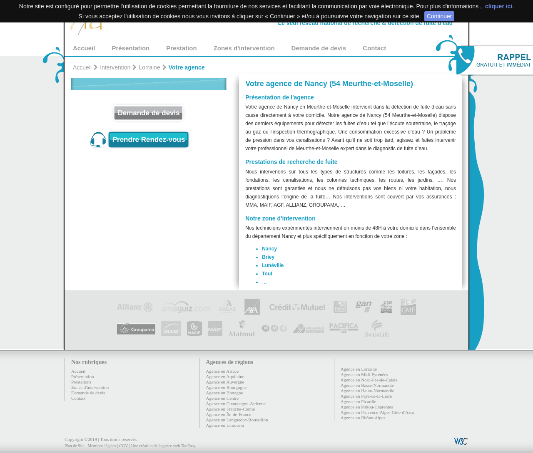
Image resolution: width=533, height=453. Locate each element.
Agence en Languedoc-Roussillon (237, 419)
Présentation (130, 48)
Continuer (439, 16)
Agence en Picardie (358, 401)
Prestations (81, 381)
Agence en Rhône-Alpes (363, 417)
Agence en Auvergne (225, 381)
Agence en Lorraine (359, 368)
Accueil (84, 48)
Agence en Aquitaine (225, 376)
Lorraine (149, 67)
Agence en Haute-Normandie (367, 390)
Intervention (115, 67)
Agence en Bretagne (224, 392)
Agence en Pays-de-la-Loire (366, 396)
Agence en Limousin (225, 425)
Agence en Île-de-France (228, 414)
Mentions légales (101, 445)
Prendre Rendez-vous (148, 140)
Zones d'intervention (244, 48)
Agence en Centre (222, 398)
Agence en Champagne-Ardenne (236, 403)
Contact (374, 48)
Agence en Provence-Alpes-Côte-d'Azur (377, 412)
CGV (123, 445)
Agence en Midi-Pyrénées (364, 374)
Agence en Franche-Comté (230, 408)
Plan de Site (75, 445)
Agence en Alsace (222, 371)
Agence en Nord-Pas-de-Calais (369, 379)
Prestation (181, 48)
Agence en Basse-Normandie (367, 385)
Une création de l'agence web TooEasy (163, 445)
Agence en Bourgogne (226, 387)
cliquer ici (498, 6)
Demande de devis (318, 48)
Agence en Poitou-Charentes (367, 406)
